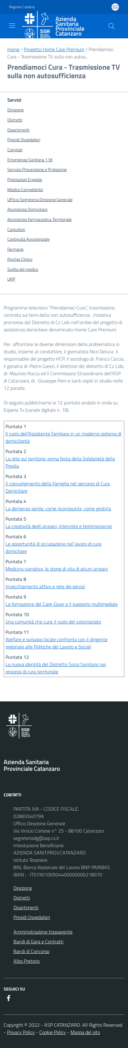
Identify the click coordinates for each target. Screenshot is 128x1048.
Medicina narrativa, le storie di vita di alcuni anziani (56, 568)
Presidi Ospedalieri (31, 917)
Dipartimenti (25, 907)
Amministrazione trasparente (43, 931)
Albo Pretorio (26, 961)
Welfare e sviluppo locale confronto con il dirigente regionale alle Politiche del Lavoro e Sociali (56, 643)
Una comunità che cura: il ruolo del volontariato (53, 621)
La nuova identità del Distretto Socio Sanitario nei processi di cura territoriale (55, 668)
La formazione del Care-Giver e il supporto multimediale (61, 604)
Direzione (22, 888)
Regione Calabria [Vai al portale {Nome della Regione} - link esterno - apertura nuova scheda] (22, 7)
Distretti (21, 897)
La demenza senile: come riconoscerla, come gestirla (58, 508)
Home (13, 49)
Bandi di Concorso (31, 951)
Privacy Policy (21, 1032)
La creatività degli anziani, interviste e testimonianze (58, 526)
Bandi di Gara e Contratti (38, 941)
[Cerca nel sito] (111, 26)
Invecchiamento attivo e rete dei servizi (45, 586)
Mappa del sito (85, 1032)
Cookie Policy (52, 1032)
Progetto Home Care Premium (54, 49)
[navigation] (12, 25)
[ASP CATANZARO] (59, 26)
